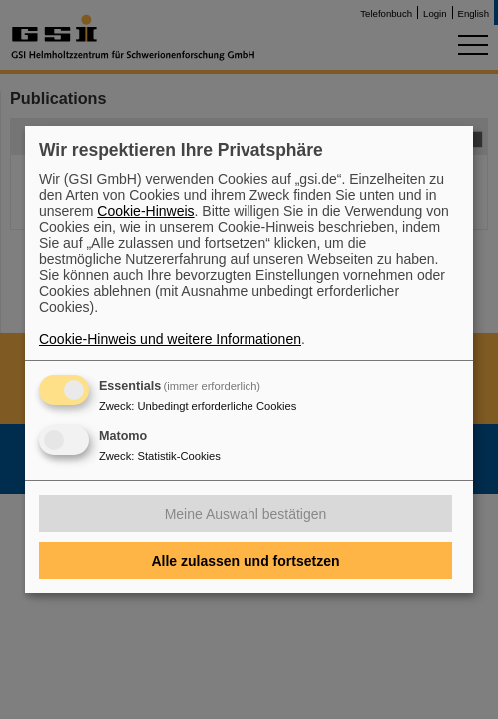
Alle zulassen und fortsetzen (245, 561)
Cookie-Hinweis (145, 211)
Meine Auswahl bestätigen (246, 514)
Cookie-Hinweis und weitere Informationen (170, 339)
